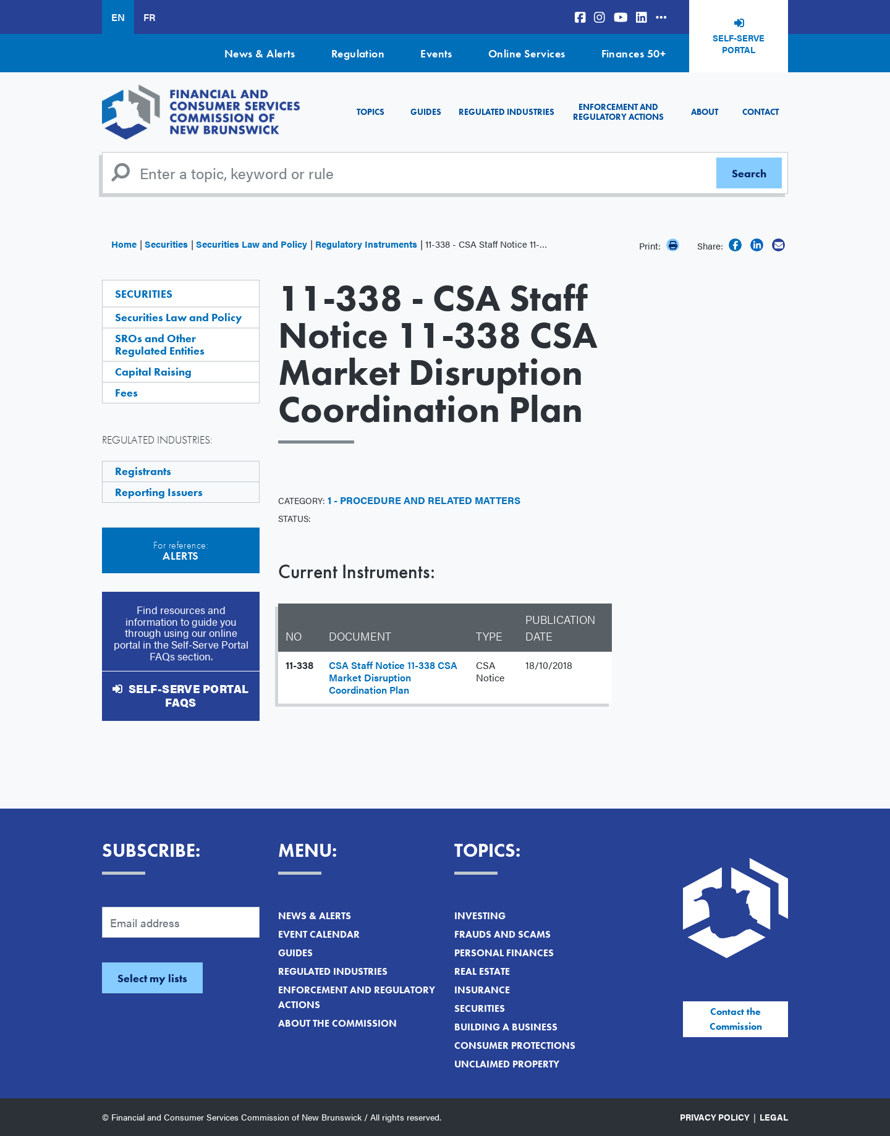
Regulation (358, 53)
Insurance (482, 989)
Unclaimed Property (506, 1064)
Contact (760, 111)
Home (124, 243)
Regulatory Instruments (366, 243)
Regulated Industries (506, 111)
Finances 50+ (633, 53)
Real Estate (482, 971)
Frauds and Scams (502, 934)
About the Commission (337, 1023)
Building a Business (505, 1026)
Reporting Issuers (159, 492)
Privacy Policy (715, 1117)
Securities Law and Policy (251, 243)
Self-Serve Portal (739, 44)
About (704, 111)
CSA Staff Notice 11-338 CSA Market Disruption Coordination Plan (393, 677)
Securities (166, 243)
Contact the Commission (736, 1019)
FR (149, 17)
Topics (370, 111)
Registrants (143, 471)
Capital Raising (153, 371)
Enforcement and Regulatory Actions (618, 111)
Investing (480, 915)
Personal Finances (504, 952)
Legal (774, 1117)
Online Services (527, 53)
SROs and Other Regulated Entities (160, 344)
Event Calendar (319, 934)
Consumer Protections (514, 1045)
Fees (126, 392)
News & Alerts (259, 53)
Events (436, 53)
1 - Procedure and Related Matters (424, 500)
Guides (425, 111)
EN (118, 17)
